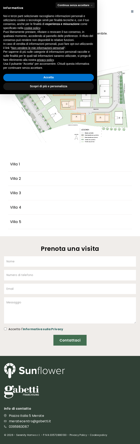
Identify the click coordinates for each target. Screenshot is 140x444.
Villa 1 (15, 164)
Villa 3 (15, 192)
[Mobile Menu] (132, 11)
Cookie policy (98, 435)
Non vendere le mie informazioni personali (37, 397)
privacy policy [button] (45, 409)
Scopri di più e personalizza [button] (48, 436)
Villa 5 (15, 221)
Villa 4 (15, 207)
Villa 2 (15, 178)
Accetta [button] (48, 427)
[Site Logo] (16, 11)
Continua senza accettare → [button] (75, 355)
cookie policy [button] (32, 377)
